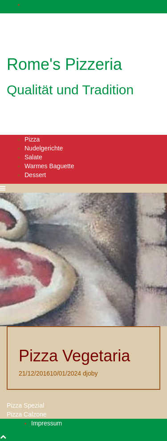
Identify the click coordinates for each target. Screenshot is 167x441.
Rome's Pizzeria (64, 64)
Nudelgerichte (43, 148)
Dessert (35, 174)
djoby (90, 373)
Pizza (32, 139)
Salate (33, 157)
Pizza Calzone (27, 414)
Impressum (46, 423)
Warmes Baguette (49, 166)
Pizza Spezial (25, 405)
